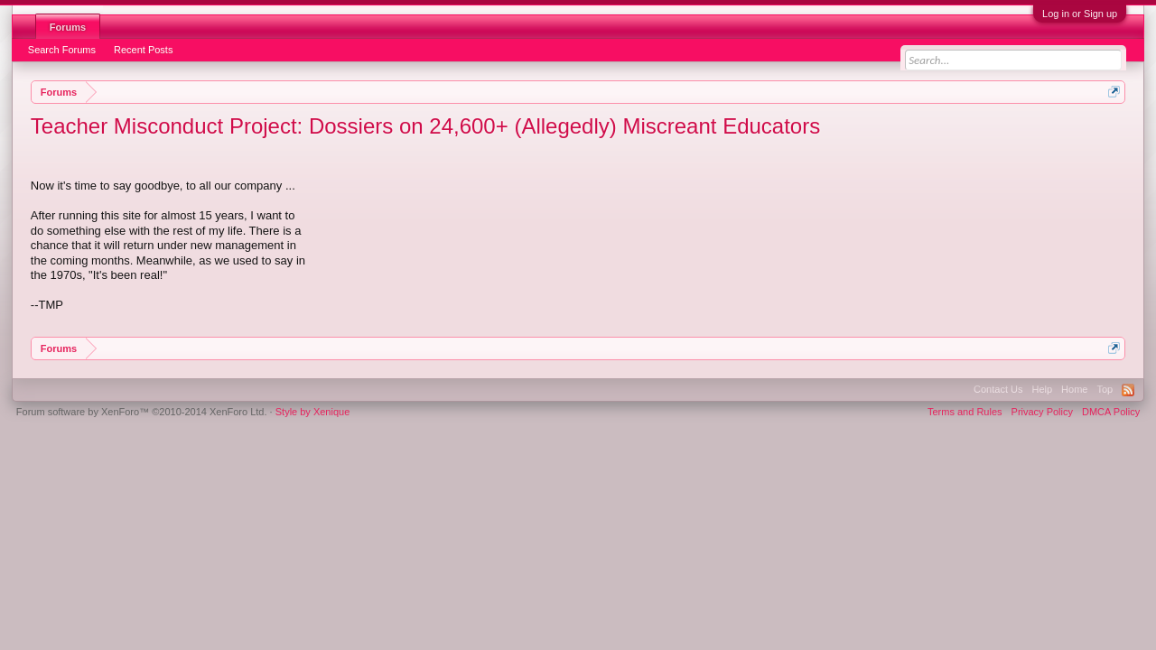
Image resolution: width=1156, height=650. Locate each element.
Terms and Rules (965, 411)
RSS (1128, 390)
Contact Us (998, 389)
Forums (68, 27)
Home (1074, 389)
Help (1041, 389)
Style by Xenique (312, 411)
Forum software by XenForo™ (141, 411)
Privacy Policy (1042, 411)
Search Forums (62, 49)
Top (1104, 389)
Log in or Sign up (1079, 13)
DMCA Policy (1111, 411)
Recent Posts (143, 49)
